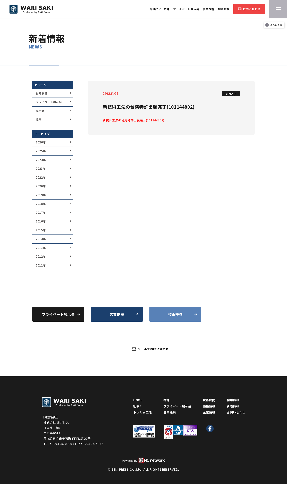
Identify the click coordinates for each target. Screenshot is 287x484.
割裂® (154, 9)
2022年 (41, 177)
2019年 (41, 195)
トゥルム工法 (142, 412)
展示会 (40, 111)
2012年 (41, 256)
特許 (166, 9)
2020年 (41, 186)
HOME (138, 400)
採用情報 (233, 400)
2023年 (41, 168)
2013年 (41, 248)
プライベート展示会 (186, 9)
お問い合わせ (249, 9)
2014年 (41, 239)
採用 (38, 119)
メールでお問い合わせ (150, 349)
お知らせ (41, 93)
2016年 (41, 221)
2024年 (41, 160)
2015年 (41, 230)
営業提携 (208, 9)
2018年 (41, 204)
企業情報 (209, 412)
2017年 (41, 213)
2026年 (41, 142)
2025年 (41, 151)
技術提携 (224, 9)
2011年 (41, 265)
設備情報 (209, 406)
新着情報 (233, 406)
